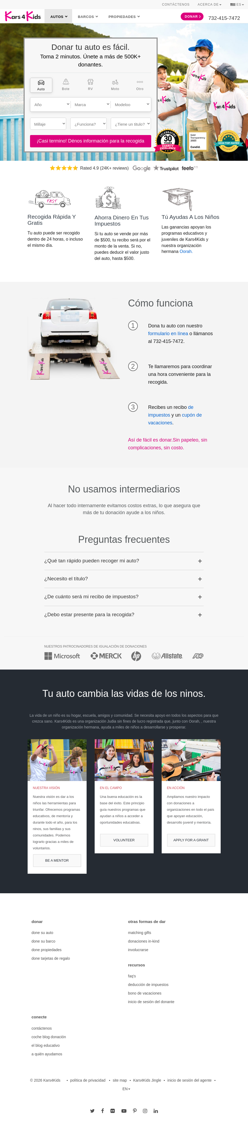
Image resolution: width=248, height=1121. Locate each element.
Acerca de (209, 4)
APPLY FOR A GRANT (191, 840)
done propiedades (47, 950)
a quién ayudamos (47, 1054)
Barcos (86, 17)
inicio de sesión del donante (151, 1002)
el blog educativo (46, 1045)
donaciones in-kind (144, 941)
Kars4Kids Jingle (147, 1080)
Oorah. (186, 251)
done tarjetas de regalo (51, 958)
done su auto (42, 933)
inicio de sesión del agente (189, 1080)
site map (120, 1080)
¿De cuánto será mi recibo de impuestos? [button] (91, 596)
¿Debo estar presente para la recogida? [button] (89, 614)
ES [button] (237, 5)
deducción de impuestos (148, 984)
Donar (193, 16)
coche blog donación (49, 1037)
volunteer (124, 840)
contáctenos (42, 1028)
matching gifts (139, 933)
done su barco (43, 941)
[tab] (41, 85)
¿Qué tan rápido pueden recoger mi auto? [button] (91, 560)
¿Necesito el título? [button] (66, 578)
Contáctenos (176, 4)
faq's (132, 976)
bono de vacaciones (145, 993)
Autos (57, 17)
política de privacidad (88, 1080)
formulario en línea (168, 333)
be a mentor (57, 860)
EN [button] (126, 1089)
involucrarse (138, 950)
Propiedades (122, 17)
